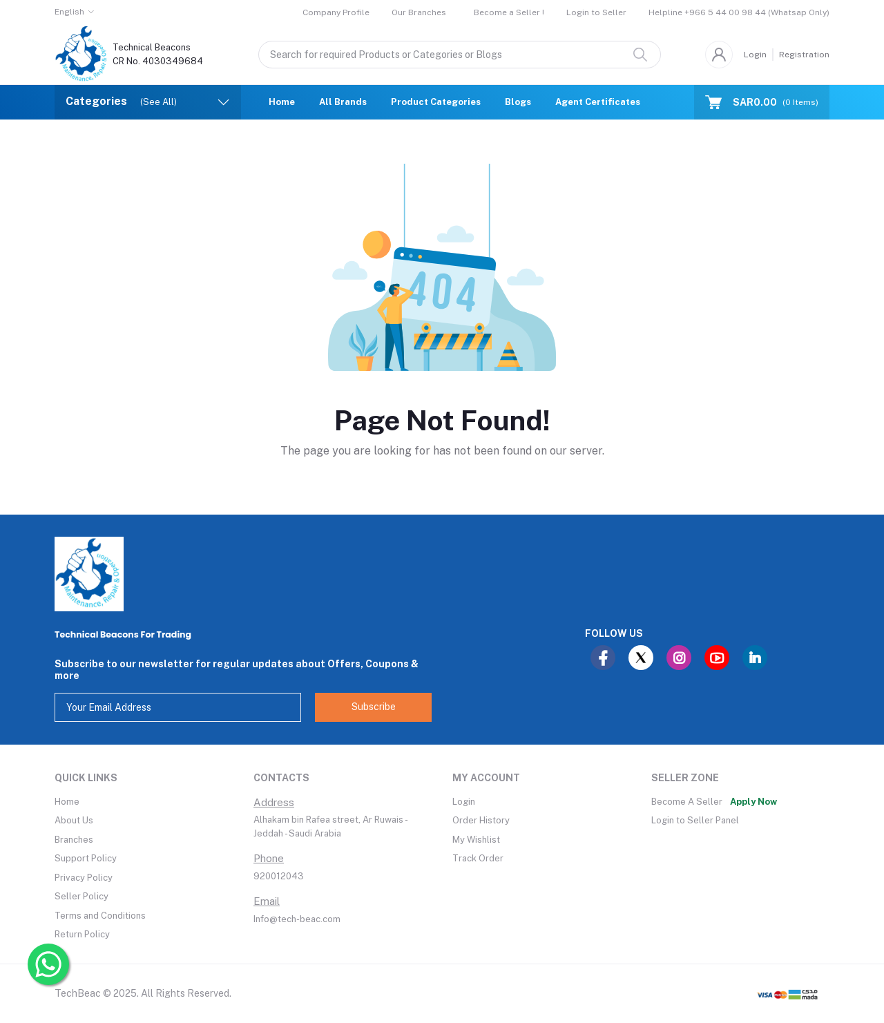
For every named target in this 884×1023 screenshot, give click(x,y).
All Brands (343, 102)
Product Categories (436, 102)
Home (282, 102)
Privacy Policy (84, 877)
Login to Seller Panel (695, 820)
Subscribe (374, 706)
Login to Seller (596, 12)
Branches (74, 839)
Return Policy (82, 934)
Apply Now (753, 801)
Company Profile (335, 12)
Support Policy (86, 858)
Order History (481, 820)
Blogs (518, 102)
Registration (804, 54)
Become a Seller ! (509, 12)
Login (755, 54)
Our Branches (419, 12)
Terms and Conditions (100, 915)
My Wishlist (476, 839)
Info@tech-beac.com (296, 919)
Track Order (477, 858)
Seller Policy (81, 896)
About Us (74, 820)
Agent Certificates (597, 102)
